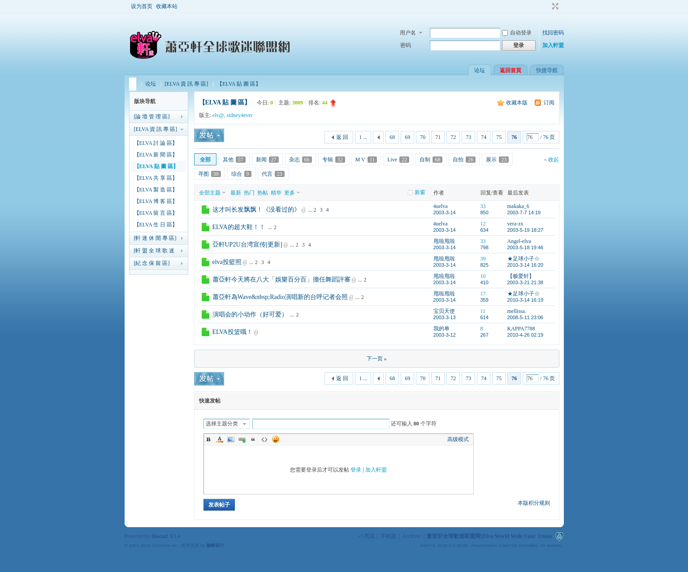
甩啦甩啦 (444, 241)
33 (483, 206)
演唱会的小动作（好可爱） (250, 314)
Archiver (411, 536)
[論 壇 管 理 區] (152, 116)
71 (438, 137)
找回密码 (553, 33)
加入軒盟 (553, 45)
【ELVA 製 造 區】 (156, 189)
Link (242, 439)
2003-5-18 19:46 (525, 247)
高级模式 (458, 439)
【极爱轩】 (520, 276)
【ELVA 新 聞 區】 (156, 155)
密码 (405, 45)
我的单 (441, 328)
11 (483, 311)
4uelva (440, 206)
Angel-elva (519, 241)
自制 (431, 159)
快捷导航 (547, 70)
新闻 (267, 159)
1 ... (363, 137)
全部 (205, 159)
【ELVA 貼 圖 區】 (239, 84)
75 (499, 137)
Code (264, 439)
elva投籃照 (227, 262)
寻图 (209, 174)
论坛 (479, 70)
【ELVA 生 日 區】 (156, 224)
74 (483, 137)
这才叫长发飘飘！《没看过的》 (256, 209)
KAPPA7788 (521, 328)
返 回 (342, 137)
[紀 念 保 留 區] (152, 263)
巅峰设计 (215, 545)
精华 (276, 193)
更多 (289, 193)
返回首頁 (510, 70)
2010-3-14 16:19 (525, 300)
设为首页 (141, 6)
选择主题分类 (222, 423)
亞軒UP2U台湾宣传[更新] (247, 244)
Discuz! (160, 536)
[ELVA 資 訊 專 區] (186, 84)
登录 (355, 470)
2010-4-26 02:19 (525, 335)
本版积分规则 (534, 503)
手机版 (389, 536)
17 (483, 293)
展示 (497, 159)
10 (483, 276)
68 (392, 137)
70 (422, 137)
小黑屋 (367, 536)
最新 (235, 193)
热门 (249, 193)
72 (453, 137)
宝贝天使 (444, 311)
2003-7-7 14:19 (524, 212)
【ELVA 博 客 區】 (156, 201)
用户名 (408, 33)
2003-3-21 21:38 (525, 282)
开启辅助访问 (547, 6)
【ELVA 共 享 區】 (156, 178)
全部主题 (210, 193)
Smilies (275, 439)
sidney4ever (240, 115)
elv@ (218, 115)
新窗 (420, 192)
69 (407, 137)
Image (230, 439)
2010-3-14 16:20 (525, 265)
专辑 (333, 159)
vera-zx (515, 224)
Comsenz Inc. (165, 545)
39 (483, 259)
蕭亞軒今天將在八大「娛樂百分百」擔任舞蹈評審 (281, 279)
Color (219, 439)
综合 (241, 174)
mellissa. (516, 311)
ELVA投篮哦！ (232, 332)
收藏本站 (166, 6)
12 (483, 224)
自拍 (464, 159)
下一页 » (377, 358)
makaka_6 (518, 206)
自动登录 (517, 33)
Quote (253, 439)
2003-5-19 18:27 (525, 230)
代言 (273, 174)
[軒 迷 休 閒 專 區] (155, 238)
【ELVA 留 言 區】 (156, 213)
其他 (234, 159)
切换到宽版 (554, 6)
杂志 (300, 159)
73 (468, 137)
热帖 (262, 193)
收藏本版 (517, 103)
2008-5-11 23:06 (525, 317)
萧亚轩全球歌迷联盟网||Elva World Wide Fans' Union (132, 84)
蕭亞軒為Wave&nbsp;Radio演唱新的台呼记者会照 (280, 297)
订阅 (549, 103)
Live (398, 159)
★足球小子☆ (523, 259)
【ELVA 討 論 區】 (156, 143)
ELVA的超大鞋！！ (238, 227)
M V (366, 159)
